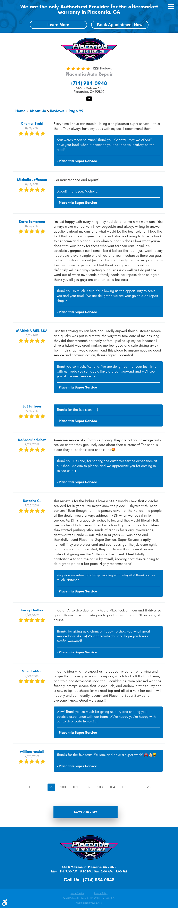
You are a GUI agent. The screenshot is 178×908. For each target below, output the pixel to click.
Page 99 (76, 111)
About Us (37, 111)
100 (63, 787)
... (40, 787)
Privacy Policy (101, 893)
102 (88, 787)
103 (100, 787)
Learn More (58, 24)
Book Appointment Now (120, 24)
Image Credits (77, 893)
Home (20, 111)
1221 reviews (102, 69)
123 (148, 787)
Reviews (57, 111)
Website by (89, 903)
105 (125, 787)
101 (75, 787)
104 (112, 787)
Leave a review (85, 812)
